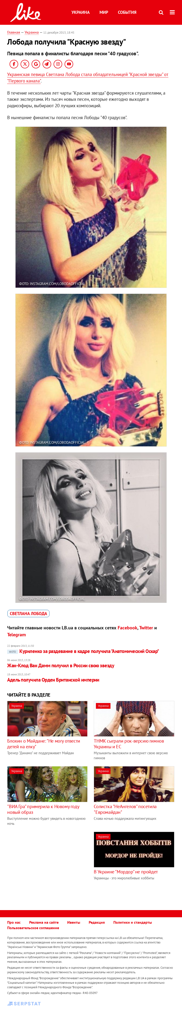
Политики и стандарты (132, 922)
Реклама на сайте (44, 922)
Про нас (14, 922)
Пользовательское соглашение (33, 927)
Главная (13, 32)
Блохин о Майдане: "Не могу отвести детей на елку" (43, 744)
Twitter (146, 628)
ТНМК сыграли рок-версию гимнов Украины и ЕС (129, 744)
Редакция (97, 922)
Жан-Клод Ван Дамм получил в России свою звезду (60, 665)
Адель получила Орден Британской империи (53, 680)
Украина (81, 12)
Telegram (16, 635)
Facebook (127, 628)
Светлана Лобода (28, 613)
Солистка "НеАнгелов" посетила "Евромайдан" (125, 809)
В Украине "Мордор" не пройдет (126, 872)
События (127, 12)
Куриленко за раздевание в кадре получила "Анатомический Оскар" (83, 651)
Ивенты (73, 922)
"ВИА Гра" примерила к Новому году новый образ (43, 809)
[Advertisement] (47, 865)
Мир (103, 12)
